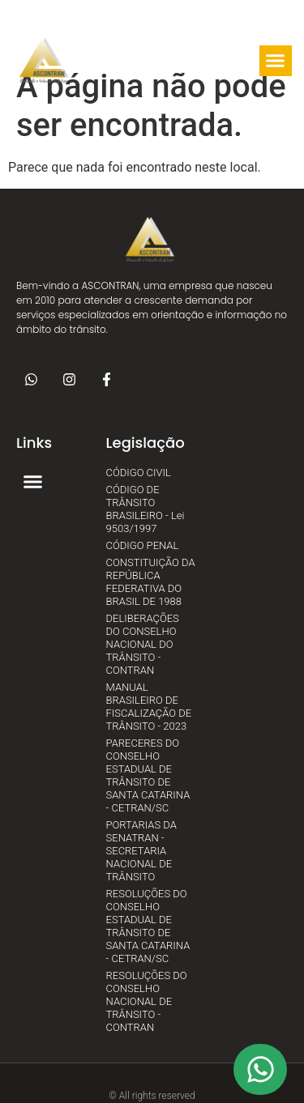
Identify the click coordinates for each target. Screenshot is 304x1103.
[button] (167, 60)
